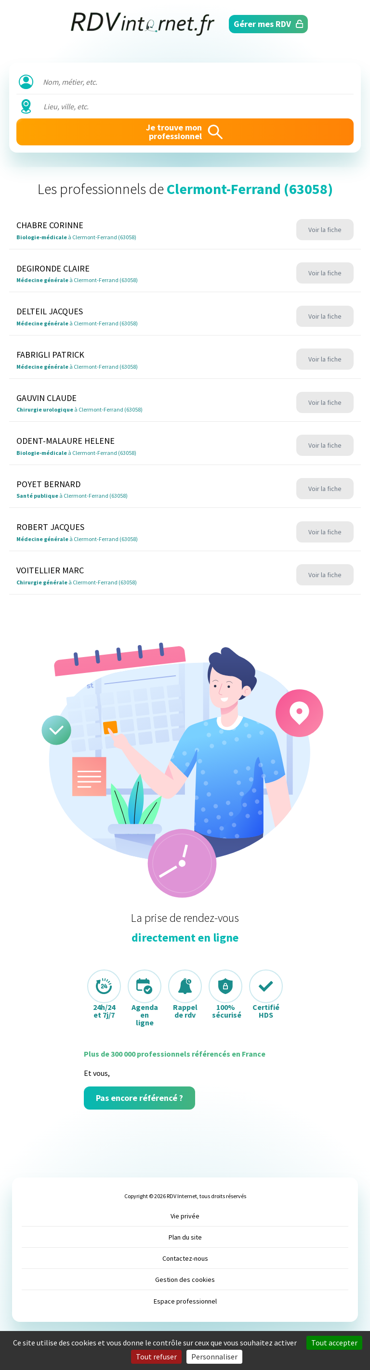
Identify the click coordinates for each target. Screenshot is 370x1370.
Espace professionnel (185, 1301)
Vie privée (185, 1216)
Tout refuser (156, 1356)
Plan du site (185, 1237)
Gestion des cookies (185, 1279)
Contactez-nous (185, 1258)
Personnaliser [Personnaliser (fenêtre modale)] (214, 1356)
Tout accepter (334, 1342)
